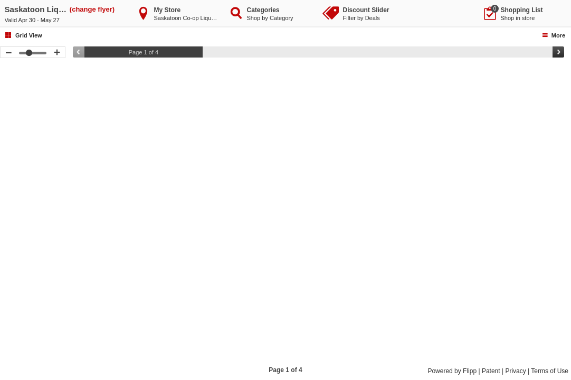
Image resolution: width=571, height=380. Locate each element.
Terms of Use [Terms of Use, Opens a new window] (549, 371)
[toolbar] (285, 211)
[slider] (318, 52)
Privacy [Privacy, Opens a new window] (515, 371)
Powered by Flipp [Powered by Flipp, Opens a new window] (452, 371)
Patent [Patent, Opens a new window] (491, 371)
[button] (21, 203)
